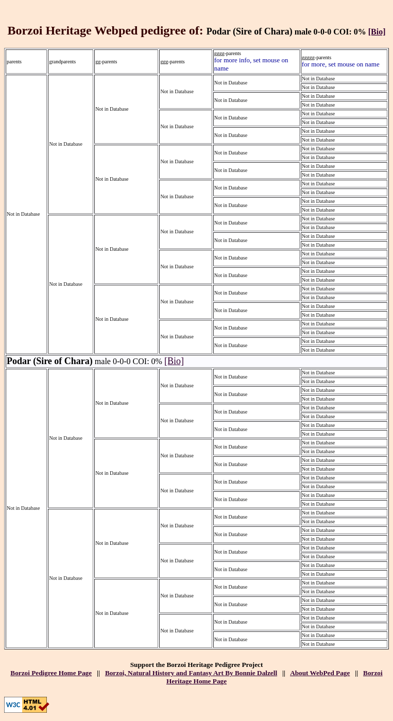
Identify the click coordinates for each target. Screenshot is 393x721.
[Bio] (377, 31)
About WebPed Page (320, 673)
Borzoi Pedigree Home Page (51, 673)
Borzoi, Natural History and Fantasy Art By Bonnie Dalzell (191, 673)
